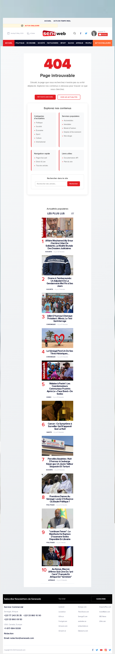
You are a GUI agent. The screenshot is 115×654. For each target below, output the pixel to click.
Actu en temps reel (62, 21)
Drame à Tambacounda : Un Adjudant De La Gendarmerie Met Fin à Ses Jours (60, 282)
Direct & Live (40, 162)
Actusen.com (63, 626)
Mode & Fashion (70, 128)
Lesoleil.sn (62, 612)
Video (48, 397)
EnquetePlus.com (105, 607)
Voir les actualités (68, 97)
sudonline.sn (82, 621)
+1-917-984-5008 (12, 628)
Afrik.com (102, 621)
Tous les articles (42, 166)
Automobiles (68, 121)
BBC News (102, 617)
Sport (38, 134)
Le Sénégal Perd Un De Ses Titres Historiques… (59, 352)
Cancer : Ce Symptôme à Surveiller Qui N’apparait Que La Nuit (60, 426)
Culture (38, 138)
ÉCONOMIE (31, 43)
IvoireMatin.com (104, 612)
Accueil (47, 21)
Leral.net (61, 607)
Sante (49, 432)
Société (39, 127)
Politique (39, 123)
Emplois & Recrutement (72, 132)
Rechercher (74, 184)
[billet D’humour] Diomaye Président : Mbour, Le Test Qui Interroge (59, 319)
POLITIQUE (19, 43)
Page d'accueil (41, 158)
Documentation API (71, 158)
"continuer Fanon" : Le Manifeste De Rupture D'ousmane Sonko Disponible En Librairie (60, 535)
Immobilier (67, 124)
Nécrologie (68, 136)
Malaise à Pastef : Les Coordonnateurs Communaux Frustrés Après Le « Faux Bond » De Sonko (60, 388)
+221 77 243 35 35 (13, 615)
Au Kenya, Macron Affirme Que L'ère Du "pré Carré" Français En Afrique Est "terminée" (60, 573)
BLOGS (71, 43)
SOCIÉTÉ (41, 43)
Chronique (50, 324)
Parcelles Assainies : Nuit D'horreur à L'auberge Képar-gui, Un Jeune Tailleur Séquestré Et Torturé (59, 463)
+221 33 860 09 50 (13, 620)
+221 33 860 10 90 (32, 615)
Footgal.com (63, 621)
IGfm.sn (61, 617)
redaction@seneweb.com (22, 638)
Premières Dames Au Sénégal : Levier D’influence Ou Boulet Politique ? (59, 499)
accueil (8, 43)
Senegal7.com (82, 617)
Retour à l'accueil (45, 97)
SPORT (63, 43)
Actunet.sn (62, 631)
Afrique (51, 580)
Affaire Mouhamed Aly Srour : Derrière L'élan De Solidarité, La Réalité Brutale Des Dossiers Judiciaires (59, 244)
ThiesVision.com (83, 612)
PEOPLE (88, 43)
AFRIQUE (79, 43)
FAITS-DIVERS (52, 43)
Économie (39, 130)
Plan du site (68, 162)
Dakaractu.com (83, 631)
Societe (48, 252)
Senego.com (82, 607)
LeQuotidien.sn (83, 626)
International (40, 142)
